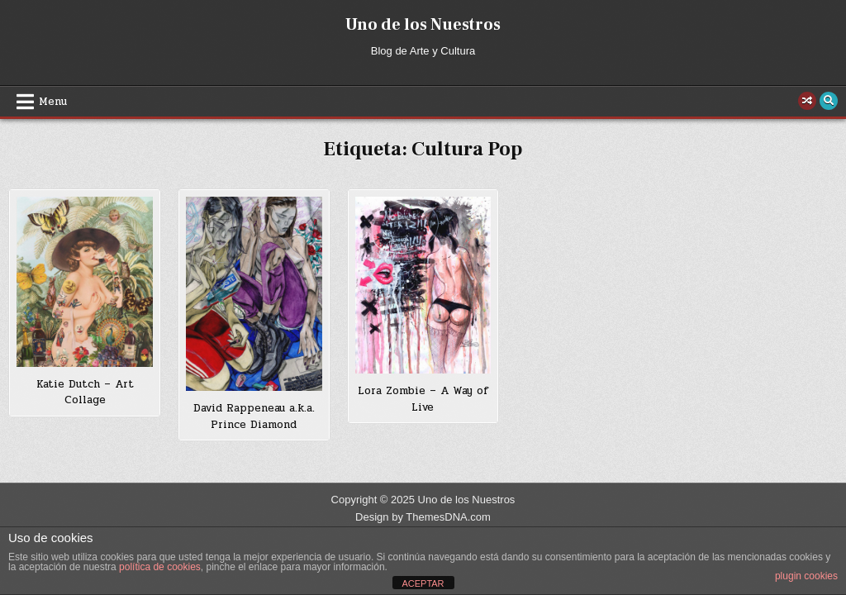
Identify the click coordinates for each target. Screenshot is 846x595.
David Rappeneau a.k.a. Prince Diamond (254, 416)
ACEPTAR (423, 583)
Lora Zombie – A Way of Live (423, 399)
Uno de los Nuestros (423, 25)
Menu (53, 101)
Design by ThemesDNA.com (423, 517)
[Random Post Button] (807, 101)
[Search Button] (829, 101)
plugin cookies (806, 576)
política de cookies (160, 567)
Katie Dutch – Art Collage (85, 392)
